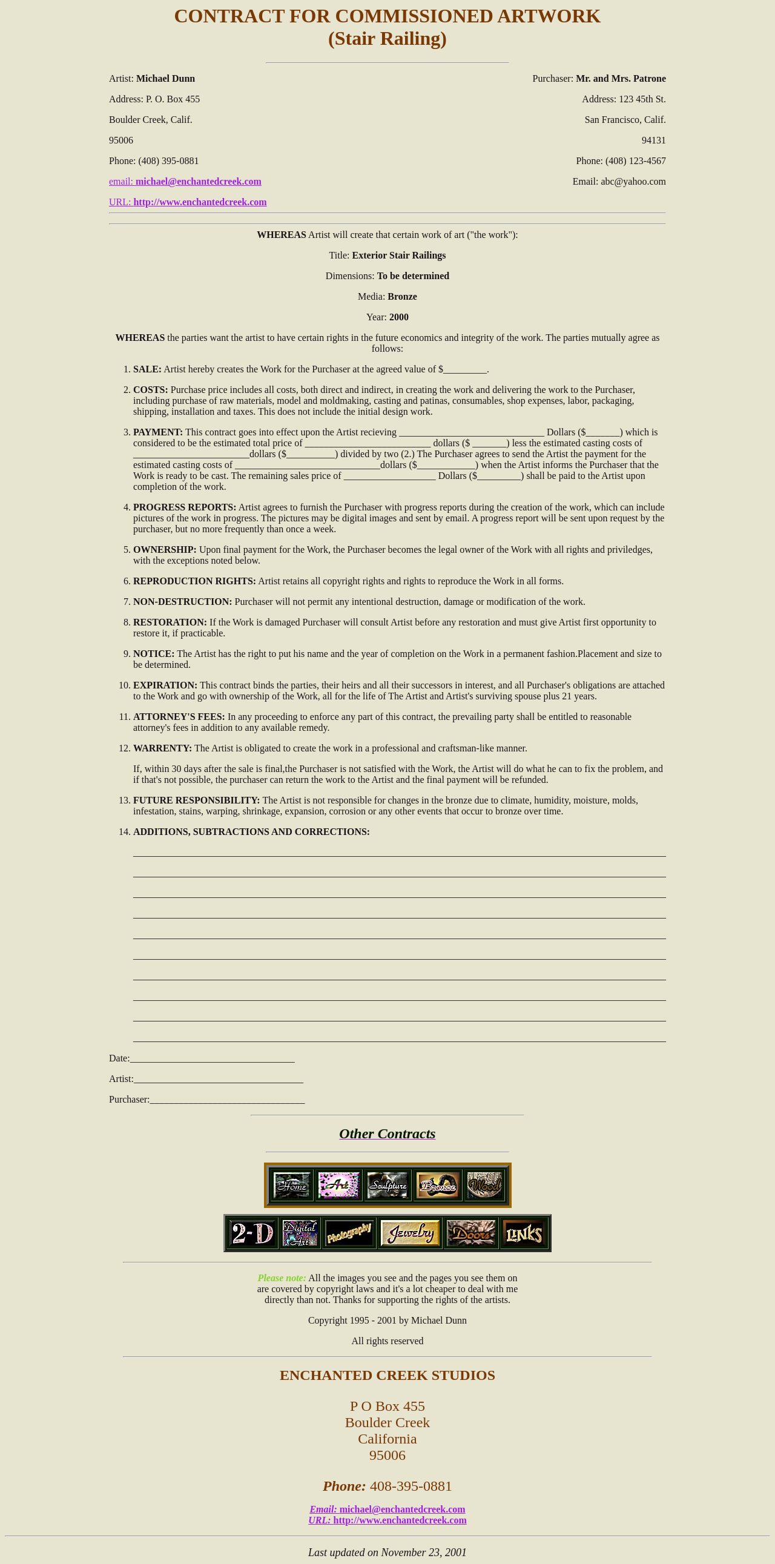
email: (185, 181)
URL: (188, 202)
